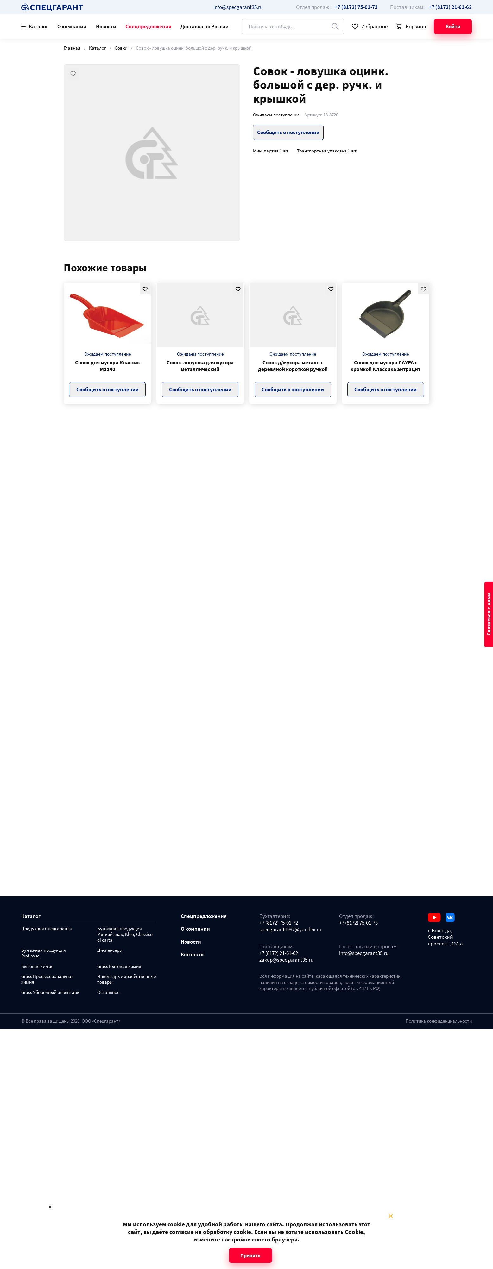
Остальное (108, 992)
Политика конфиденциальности (439, 1021)
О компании (71, 26)
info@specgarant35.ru (238, 6)
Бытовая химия (37, 966)
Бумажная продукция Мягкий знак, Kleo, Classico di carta (125, 934)
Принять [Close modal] (250, 1255)
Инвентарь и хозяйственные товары (126, 979)
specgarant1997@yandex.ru (290, 929)
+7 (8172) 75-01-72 (278, 922)
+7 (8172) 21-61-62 (278, 953)
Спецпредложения (148, 26)
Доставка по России (204, 26)
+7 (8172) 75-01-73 (358, 922)
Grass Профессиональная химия (47, 979)
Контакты (193, 954)
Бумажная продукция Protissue (43, 953)
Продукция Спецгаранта (46, 929)
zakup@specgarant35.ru (286, 959)
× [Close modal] (390, 1216)
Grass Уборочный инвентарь (50, 992)
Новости (106, 26)
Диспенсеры (110, 950)
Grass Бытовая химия (119, 966)
